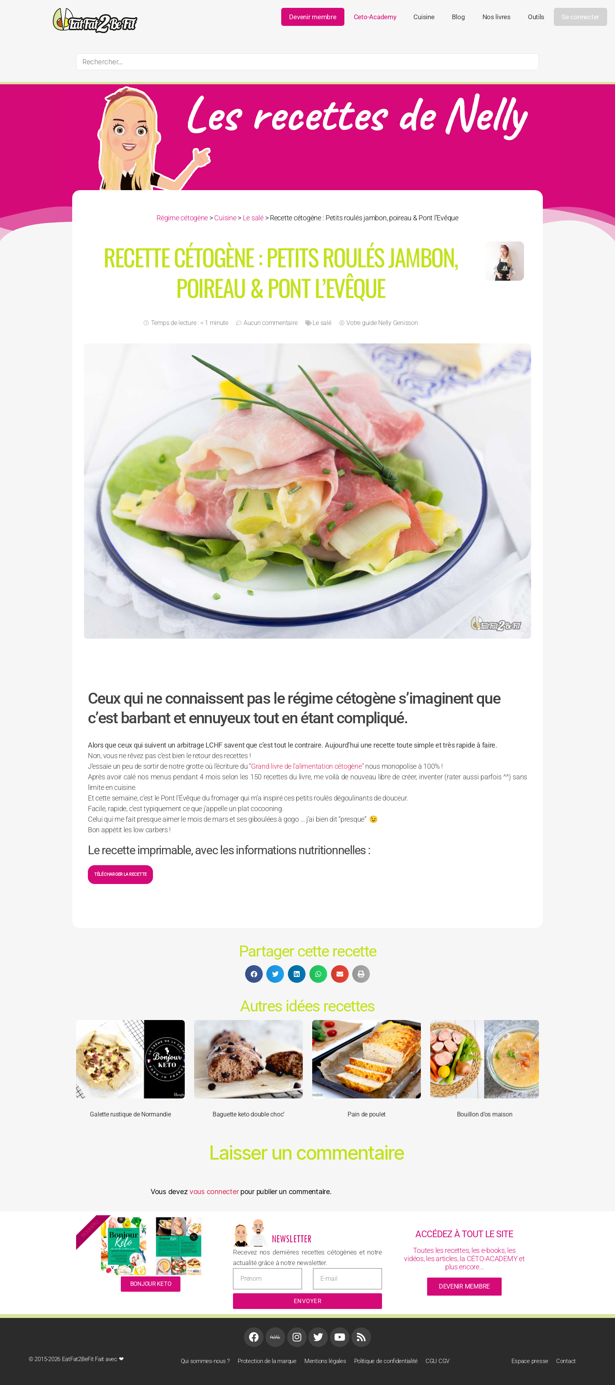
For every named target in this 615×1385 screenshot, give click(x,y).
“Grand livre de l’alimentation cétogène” (306, 766)
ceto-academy (375, 17)
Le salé (253, 218)
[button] (254, 974)
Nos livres (496, 17)
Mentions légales (325, 1361)
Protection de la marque (267, 1361)
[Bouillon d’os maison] (484, 1059)
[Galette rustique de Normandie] (130, 1059)
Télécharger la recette (120, 874)
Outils (536, 17)
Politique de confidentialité (386, 1361)
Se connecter (580, 17)
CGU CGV (437, 1361)
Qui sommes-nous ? (205, 1361)
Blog (458, 17)
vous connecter (213, 1191)
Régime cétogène (182, 218)
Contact (566, 1361)
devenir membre (464, 1286)
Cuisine (423, 17)
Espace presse (530, 1361)
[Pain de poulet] (366, 1059)
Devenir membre (312, 17)
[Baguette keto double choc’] (248, 1059)
